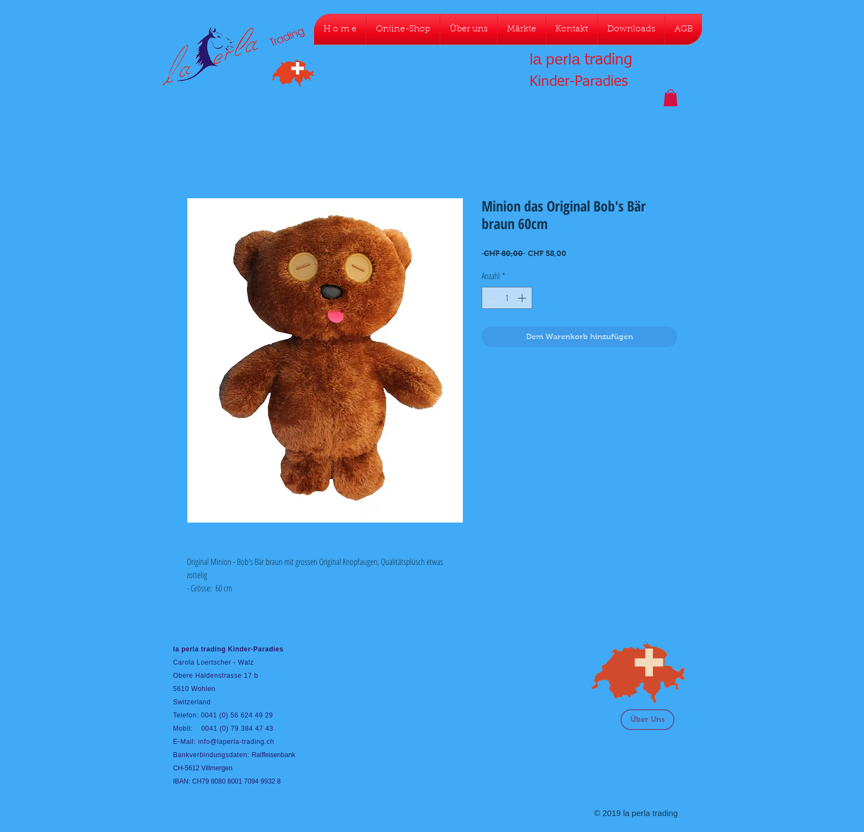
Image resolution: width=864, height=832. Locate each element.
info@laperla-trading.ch (236, 742)
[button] (670, 97)
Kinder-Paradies (579, 82)
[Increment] (523, 297)
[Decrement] (491, 297)
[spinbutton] (507, 297)
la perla (555, 59)
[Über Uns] (647, 719)
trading (608, 60)
